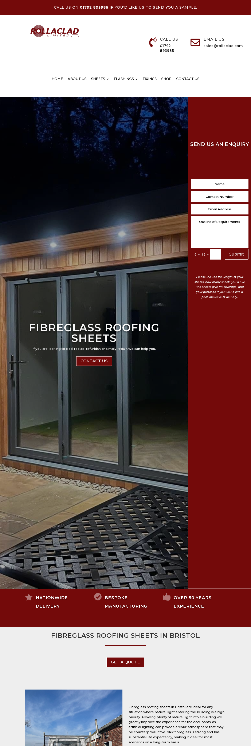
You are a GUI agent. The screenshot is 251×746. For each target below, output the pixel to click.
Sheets (98, 79)
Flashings (124, 79)
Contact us (187, 79)
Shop (166, 79)
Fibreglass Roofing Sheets (94, 360)
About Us (77, 79)
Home (57, 79)
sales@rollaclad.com (223, 46)
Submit (236, 254)
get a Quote (125, 662)
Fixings (150, 79)
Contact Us (94, 388)
